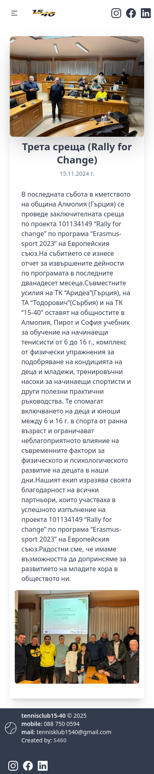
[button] (14, 13)
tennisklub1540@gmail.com (74, 732)
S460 (60, 740)
